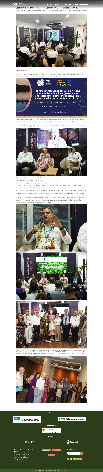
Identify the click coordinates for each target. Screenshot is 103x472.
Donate (51, 454)
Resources (46, 450)
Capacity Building (43, 10)
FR (101, 1)
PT (99, 1)
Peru (17, 11)
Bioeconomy (29, 10)
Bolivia (34, 10)
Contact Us (57, 450)
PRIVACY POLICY (65, 470)
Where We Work (68, 4)
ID (100, 1)
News (76, 4)
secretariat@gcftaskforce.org (20, 461)
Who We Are (49, 4)
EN (96, 1)
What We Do (58, 4)
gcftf (18, 10)
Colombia (64, 10)
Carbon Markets (58, 10)
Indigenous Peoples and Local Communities (76, 10)
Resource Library (83, 4)
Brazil (37, 10)
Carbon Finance (50, 10)
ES (97, 1)
